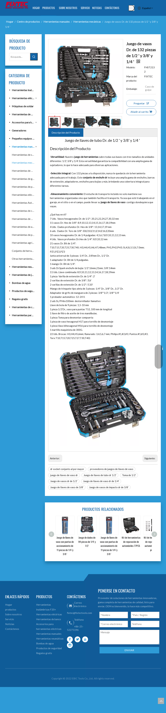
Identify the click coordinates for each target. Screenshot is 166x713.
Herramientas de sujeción (25, 154)
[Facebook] (70, 639)
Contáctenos (12, 628)
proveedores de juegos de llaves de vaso (111, 469)
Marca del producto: (131, 78)
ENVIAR (129, 650)
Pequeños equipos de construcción (25, 138)
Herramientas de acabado (25, 226)
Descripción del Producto (66, 132)
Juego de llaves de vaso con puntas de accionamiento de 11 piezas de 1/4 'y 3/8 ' (65, 546)
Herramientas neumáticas (25, 266)
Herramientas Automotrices (25, 202)
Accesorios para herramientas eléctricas (25, 122)
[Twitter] (77, 639)
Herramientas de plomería (25, 234)
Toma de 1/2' (129, 475)
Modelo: (130, 67)
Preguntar (141, 103)
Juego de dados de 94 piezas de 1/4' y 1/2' (87, 541)
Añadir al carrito (141, 111)
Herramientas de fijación (25, 170)
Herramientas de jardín (24, 274)
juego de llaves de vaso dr (64, 475)
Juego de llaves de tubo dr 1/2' (100, 475)
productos (10, 609)
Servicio (9, 619)
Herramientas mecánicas (25, 162)
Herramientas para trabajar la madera (25, 315)
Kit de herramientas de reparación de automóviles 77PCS (131, 541)
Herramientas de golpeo (25, 178)
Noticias (9, 624)
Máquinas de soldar (23, 106)
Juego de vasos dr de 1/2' (63, 481)
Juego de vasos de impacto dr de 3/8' (108, 487)
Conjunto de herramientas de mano (25, 250)
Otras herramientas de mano (25, 258)
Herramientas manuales (25, 146)
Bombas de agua (21, 282)
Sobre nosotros (13, 614)
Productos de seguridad (25, 290)
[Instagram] (70, 645)
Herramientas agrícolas (25, 242)
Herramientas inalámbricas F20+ (25, 90)
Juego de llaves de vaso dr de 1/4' (101, 481)
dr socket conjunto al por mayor (67, 469)
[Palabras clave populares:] (131, 8)
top (161, 701)
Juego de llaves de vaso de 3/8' (66, 487)
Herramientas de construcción (25, 307)
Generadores (19, 130)
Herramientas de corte (24, 210)
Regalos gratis (20, 299)
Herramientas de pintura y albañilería (25, 186)
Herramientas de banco (25, 114)
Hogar (8, 604)
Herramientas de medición (25, 218)
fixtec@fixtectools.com (79, 612)
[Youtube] (85, 639)
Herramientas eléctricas (25, 98)
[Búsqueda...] (19, 57)
